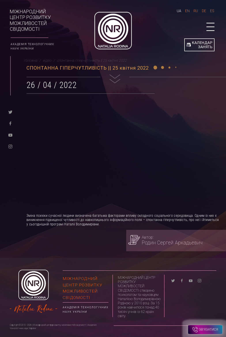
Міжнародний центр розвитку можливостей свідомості (30, 20)
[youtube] (10, 135)
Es (212, 11)
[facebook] (10, 123)
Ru (196, 11)
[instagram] (10, 146)
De (204, 11)
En (187, 11)
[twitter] (10, 112)
